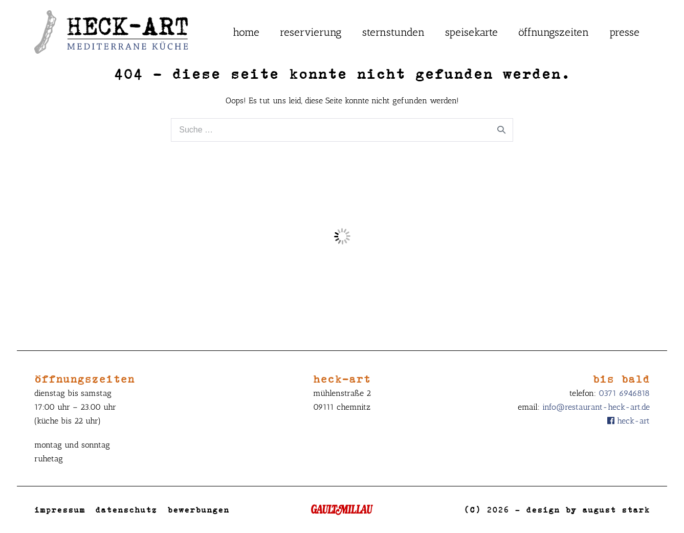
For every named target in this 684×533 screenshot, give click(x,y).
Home (246, 32)
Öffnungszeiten (553, 32)
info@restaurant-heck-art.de (596, 407)
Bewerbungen (198, 509)
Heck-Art (628, 421)
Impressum (59, 509)
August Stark (616, 509)
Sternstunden (393, 32)
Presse (624, 32)
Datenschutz (126, 509)
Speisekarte (471, 32)
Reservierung (311, 32)
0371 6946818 (624, 393)
